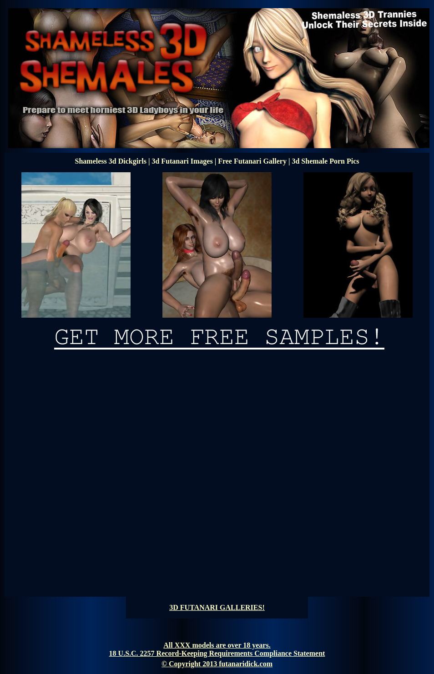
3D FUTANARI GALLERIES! (217, 607)
